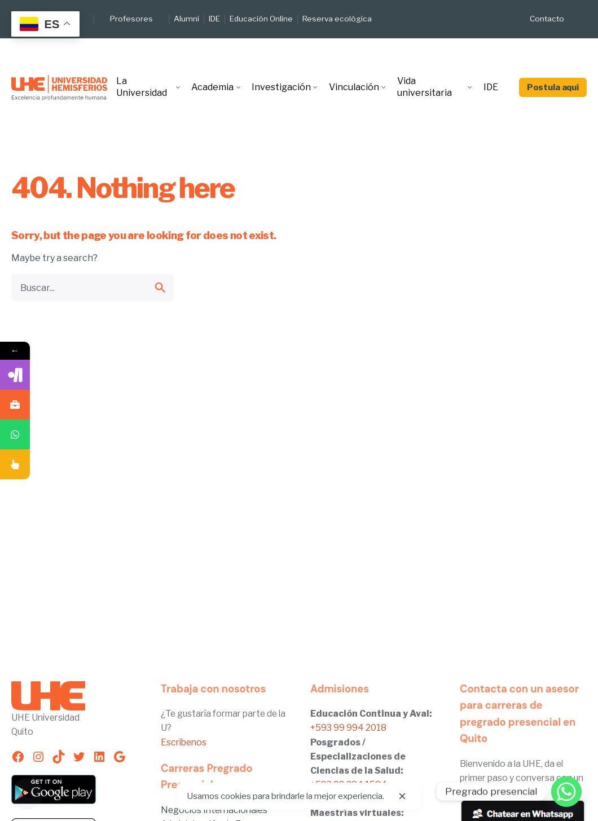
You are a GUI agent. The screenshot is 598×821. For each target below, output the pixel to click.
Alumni (186, 18)
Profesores (131, 18)
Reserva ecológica (337, 18)
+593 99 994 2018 (348, 727)
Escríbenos (183, 742)
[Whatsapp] (566, 791)
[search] (160, 287)
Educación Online (261, 18)
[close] (402, 796)
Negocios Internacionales (214, 810)
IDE (214, 18)
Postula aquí (553, 87)
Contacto (547, 18)
